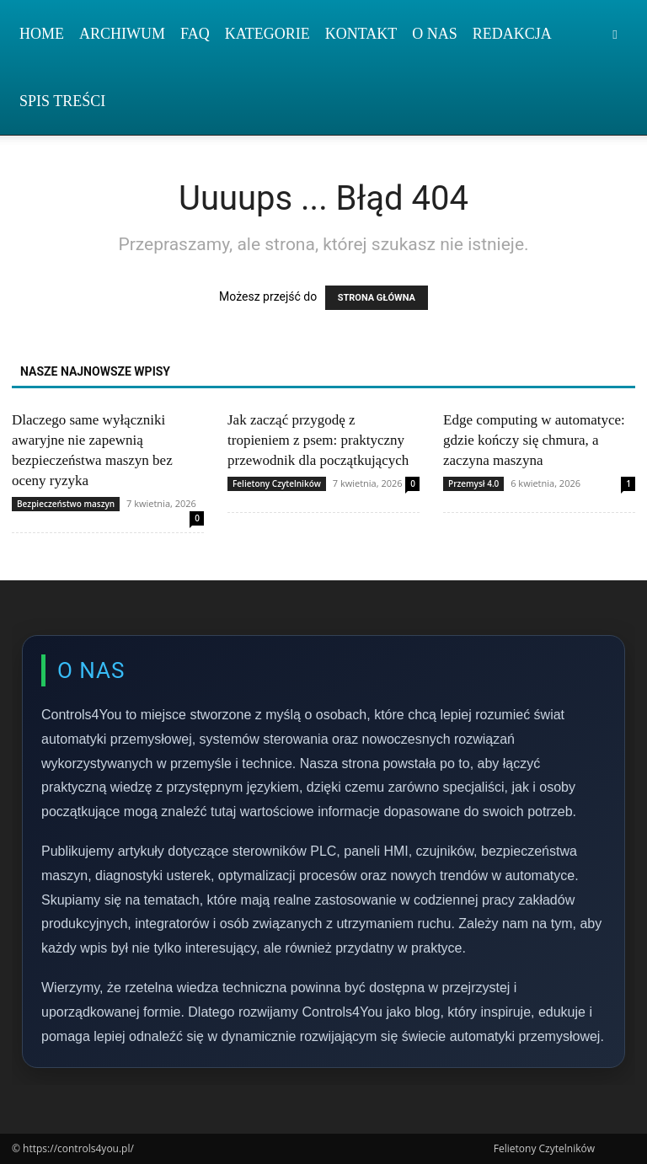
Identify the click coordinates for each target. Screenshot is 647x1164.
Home (41, 33)
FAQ (195, 33)
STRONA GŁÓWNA (376, 297)
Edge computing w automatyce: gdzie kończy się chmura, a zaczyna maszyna (534, 440)
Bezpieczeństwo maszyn (66, 504)
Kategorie (267, 33)
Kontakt (361, 33)
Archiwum (122, 33)
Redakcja (512, 33)
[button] (615, 34)
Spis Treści (62, 101)
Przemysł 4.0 (473, 483)
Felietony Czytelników (277, 483)
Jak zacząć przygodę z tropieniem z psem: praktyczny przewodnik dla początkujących (318, 440)
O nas (434, 33)
